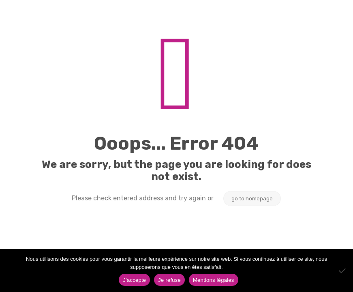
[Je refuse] (343, 270)
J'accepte (134, 280)
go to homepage (252, 198)
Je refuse (169, 280)
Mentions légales (213, 280)
